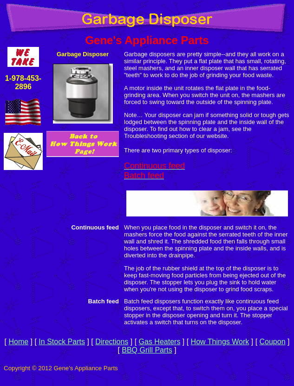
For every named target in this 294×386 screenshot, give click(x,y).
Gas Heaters (160, 342)
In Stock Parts (62, 342)
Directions (111, 342)
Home (18, 342)
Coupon (273, 342)
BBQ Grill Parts (147, 350)
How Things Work (220, 342)
